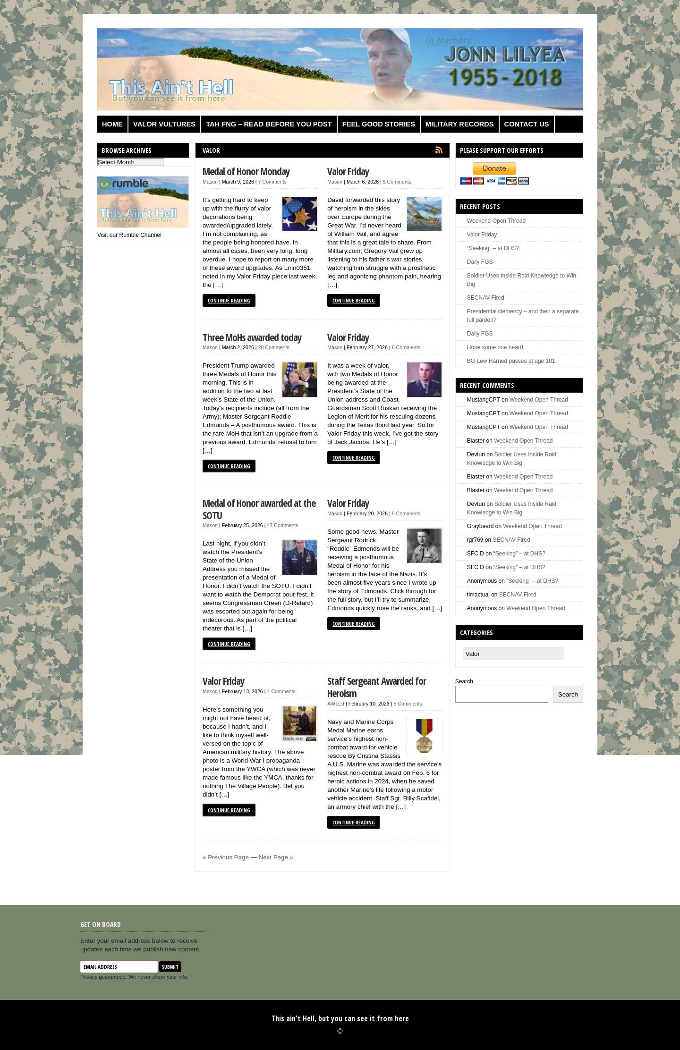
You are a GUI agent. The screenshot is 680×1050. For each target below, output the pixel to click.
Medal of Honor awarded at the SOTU (259, 509)
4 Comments (281, 691)
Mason (210, 182)
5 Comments (397, 182)
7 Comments (272, 182)
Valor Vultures (164, 124)
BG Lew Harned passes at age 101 (511, 361)
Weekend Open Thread (496, 221)
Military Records (459, 124)
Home (112, 124)
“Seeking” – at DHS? (493, 248)
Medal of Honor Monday (246, 171)
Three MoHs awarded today (252, 337)
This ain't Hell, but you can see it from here (340, 1018)
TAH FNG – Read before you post (269, 124)
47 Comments (282, 525)
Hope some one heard (495, 347)
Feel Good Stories (378, 124)
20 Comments (273, 347)
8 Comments (406, 513)
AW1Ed (335, 703)
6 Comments (406, 347)
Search (464, 681)
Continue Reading (229, 300)
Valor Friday (348, 171)
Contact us (526, 124)
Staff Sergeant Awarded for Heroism (376, 687)
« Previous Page (226, 857)
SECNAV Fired (485, 297)
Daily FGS (480, 262)
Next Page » (276, 857)
